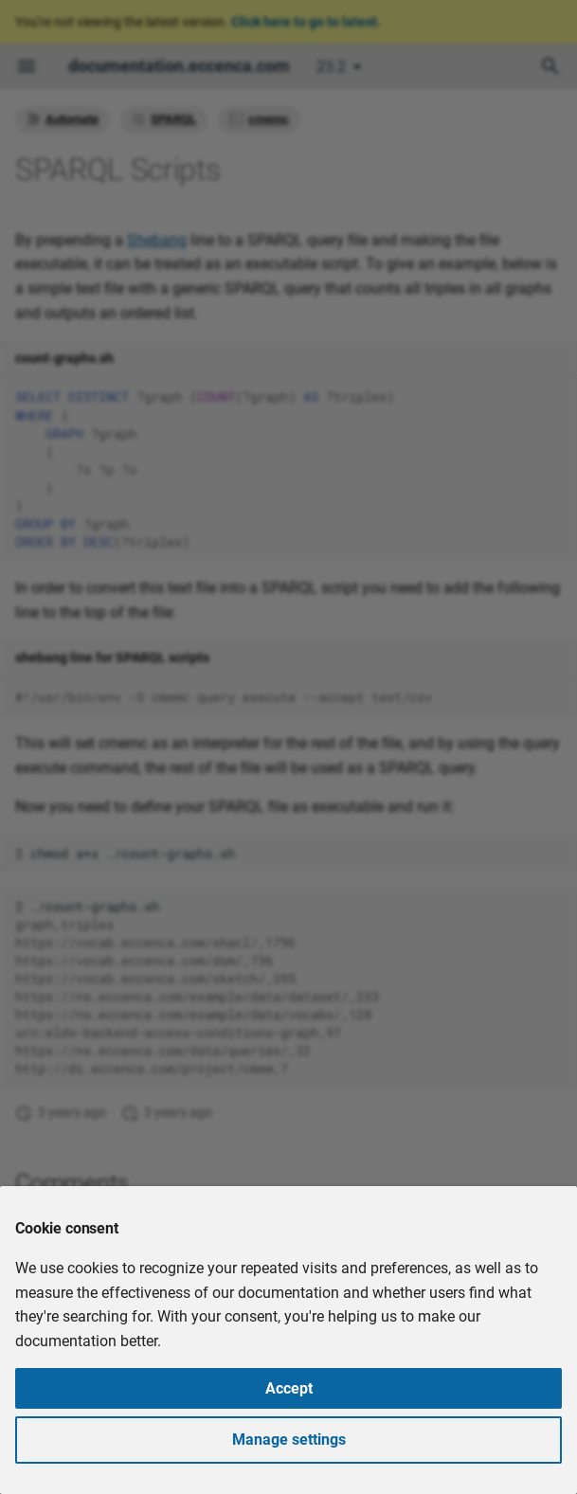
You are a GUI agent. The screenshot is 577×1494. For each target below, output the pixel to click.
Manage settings (289, 1440)
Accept (289, 1388)
